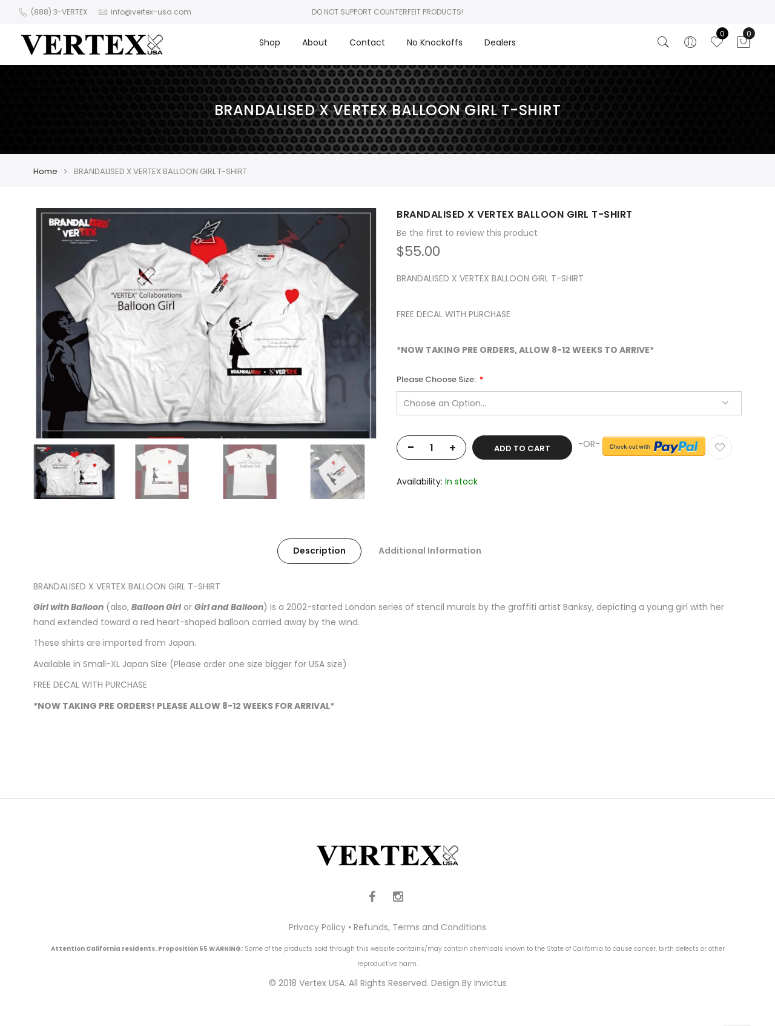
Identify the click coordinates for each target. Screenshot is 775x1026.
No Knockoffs (435, 42)
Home (45, 171)
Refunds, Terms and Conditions (420, 927)
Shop (269, 42)
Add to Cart (522, 448)
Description (319, 551)
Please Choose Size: (437, 379)
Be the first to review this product (467, 233)
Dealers (500, 42)
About (315, 42)
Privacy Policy (317, 927)
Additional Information (429, 551)
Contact (367, 42)
